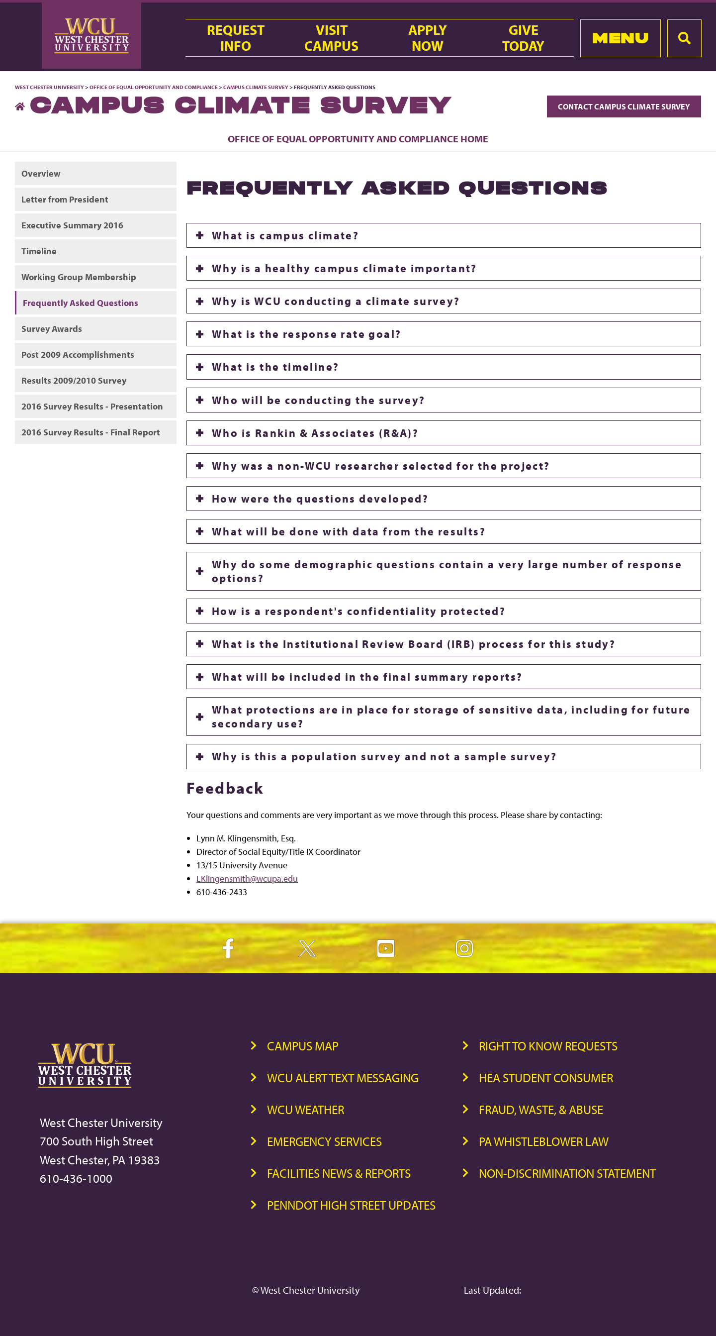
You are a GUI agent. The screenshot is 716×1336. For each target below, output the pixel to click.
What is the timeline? (275, 367)
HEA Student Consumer (546, 1077)
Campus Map (303, 1045)
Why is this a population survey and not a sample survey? (384, 756)
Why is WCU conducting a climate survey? (336, 301)
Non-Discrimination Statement (567, 1173)
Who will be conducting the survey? (319, 400)
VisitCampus (331, 38)
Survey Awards (51, 328)
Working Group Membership (78, 277)
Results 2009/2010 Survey (73, 380)
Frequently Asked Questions (80, 302)
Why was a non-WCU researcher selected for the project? (381, 466)
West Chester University (49, 87)
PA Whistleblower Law (544, 1141)
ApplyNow (427, 38)
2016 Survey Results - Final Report (90, 432)
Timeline (39, 251)
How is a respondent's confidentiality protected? (359, 611)
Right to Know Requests (548, 1045)
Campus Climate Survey (255, 87)
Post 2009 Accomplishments (77, 354)
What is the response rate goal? (306, 334)
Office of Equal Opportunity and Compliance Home (358, 138)
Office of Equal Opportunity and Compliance (154, 87)
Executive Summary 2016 (72, 225)
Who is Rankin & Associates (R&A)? (315, 433)
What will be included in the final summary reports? (367, 677)
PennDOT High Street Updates (351, 1205)
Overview (41, 173)
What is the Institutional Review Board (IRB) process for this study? (414, 644)
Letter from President (64, 199)
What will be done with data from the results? (349, 531)
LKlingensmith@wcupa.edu (247, 878)
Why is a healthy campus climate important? (344, 268)
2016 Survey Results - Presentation (92, 406)
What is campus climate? (285, 235)
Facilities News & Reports (339, 1173)
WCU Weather (305, 1109)
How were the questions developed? (320, 499)
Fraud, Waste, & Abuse (541, 1109)
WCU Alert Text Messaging (343, 1077)
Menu (620, 38)
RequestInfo (236, 38)
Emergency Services (324, 1141)
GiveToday (523, 38)
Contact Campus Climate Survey (624, 106)
